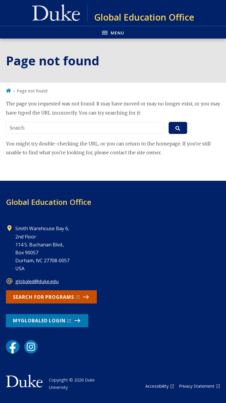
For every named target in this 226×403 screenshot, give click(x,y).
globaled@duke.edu (37, 281)
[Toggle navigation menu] (113, 32)
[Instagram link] (31, 347)
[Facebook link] (12, 347)
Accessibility (157, 386)
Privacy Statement (197, 386)
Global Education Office (48, 202)
